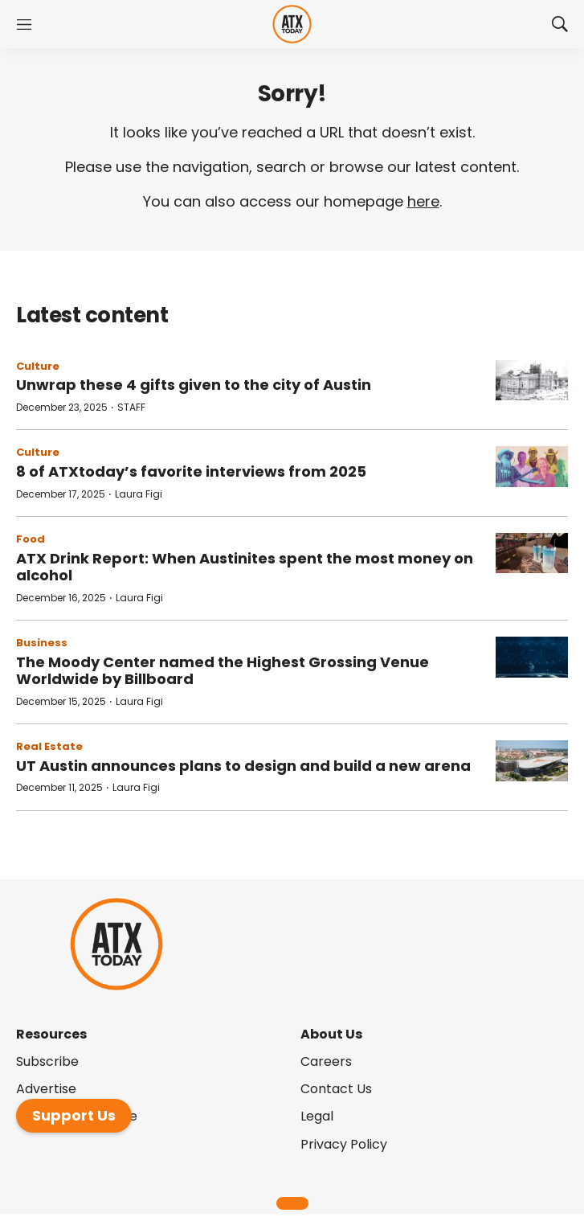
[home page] (292, 24)
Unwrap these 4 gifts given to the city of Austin (193, 385)
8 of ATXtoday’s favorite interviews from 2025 (191, 471)
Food (30, 539)
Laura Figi (138, 494)
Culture (37, 366)
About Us (331, 1034)
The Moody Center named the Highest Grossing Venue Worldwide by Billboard (222, 671)
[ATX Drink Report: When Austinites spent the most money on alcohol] (532, 553)
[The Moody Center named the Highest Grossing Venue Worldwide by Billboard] (532, 657)
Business (41, 642)
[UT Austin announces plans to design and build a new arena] (532, 760)
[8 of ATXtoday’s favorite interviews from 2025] (532, 466)
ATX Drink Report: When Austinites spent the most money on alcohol (244, 567)
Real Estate (49, 746)
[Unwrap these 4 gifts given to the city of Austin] (532, 380)
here (423, 201)
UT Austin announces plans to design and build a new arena (243, 766)
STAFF (131, 407)
